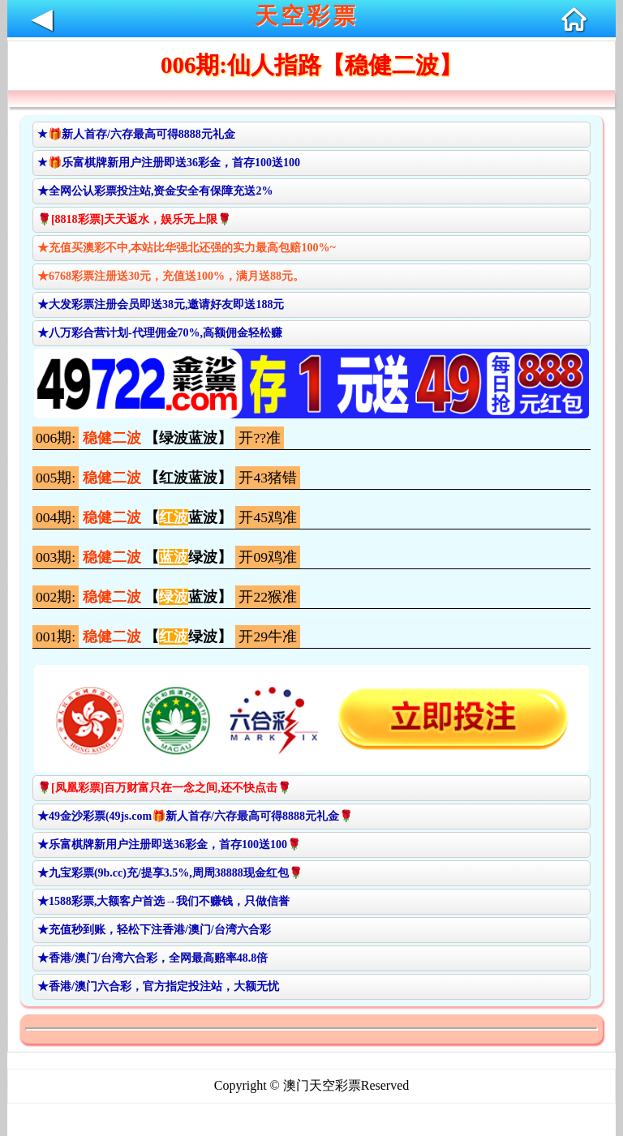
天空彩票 (307, 15)
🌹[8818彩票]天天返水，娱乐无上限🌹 (134, 219)
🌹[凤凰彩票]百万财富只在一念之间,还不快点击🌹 (164, 788)
